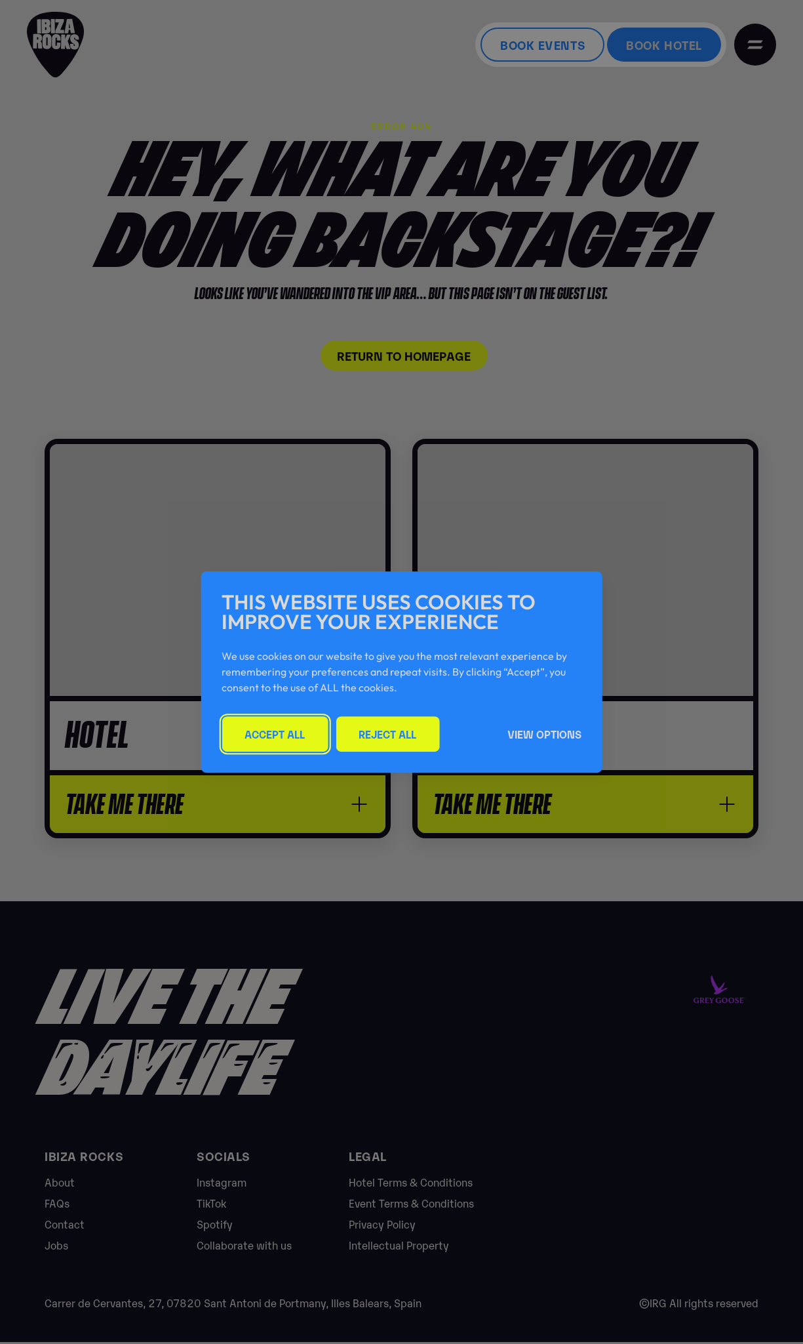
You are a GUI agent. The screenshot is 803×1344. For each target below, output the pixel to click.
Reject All (387, 734)
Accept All (275, 734)
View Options (544, 734)
